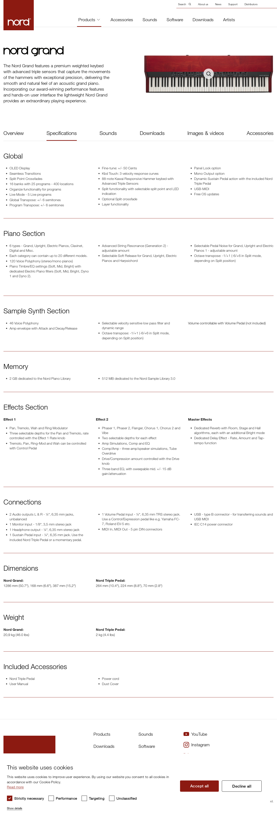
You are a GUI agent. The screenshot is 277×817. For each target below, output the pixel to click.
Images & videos (205, 133)
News (218, 4)
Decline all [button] (241, 786)
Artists (229, 19)
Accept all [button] (199, 785)
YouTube (195, 734)
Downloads (203, 19)
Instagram (197, 745)
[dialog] (135, 785)
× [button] (265, 758)
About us (203, 4)
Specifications (62, 133)
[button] (90, 806)
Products (89, 19)
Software (175, 19)
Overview (13, 133)
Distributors (251, 4)
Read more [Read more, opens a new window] (15, 787)
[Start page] (18, 15)
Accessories (122, 19)
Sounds (150, 19)
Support (233, 4)
